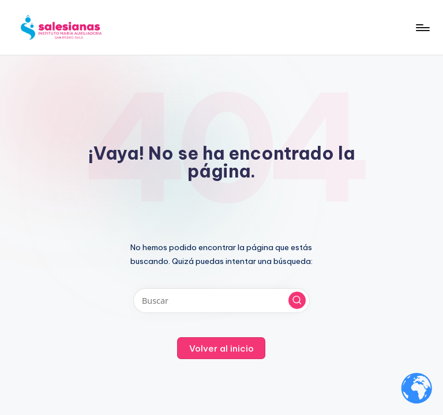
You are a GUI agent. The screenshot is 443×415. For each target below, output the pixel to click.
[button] (297, 300)
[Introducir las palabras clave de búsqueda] (221, 300)
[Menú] (422, 27)
